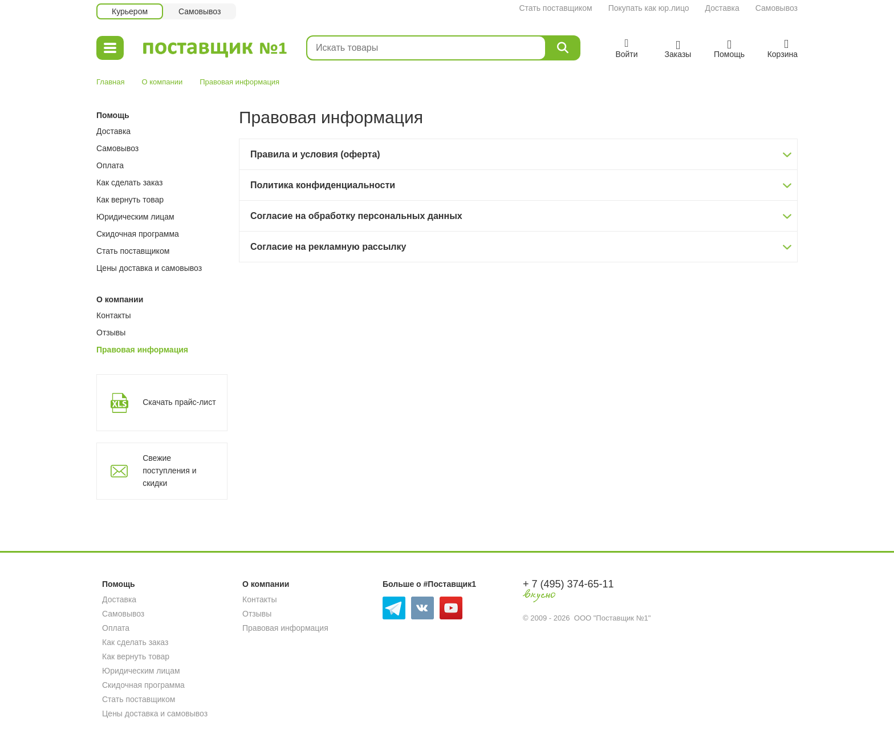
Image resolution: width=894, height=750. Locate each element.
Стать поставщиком (555, 8)
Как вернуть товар (130, 199)
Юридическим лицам (135, 216)
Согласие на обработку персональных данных (356, 216)
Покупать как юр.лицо (648, 8)
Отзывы (110, 332)
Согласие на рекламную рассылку (328, 247)
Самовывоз (776, 8)
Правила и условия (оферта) (315, 154)
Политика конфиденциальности (322, 185)
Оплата (110, 165)
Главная (110, 82)
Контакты (113, 315)
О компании (161, 82)
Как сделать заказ (129, 182)
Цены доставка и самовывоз (149, 268)
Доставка (722, 8)
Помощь (112, 115)
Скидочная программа (137, 233)
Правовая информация (142, 349)
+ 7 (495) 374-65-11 (568, 584)
